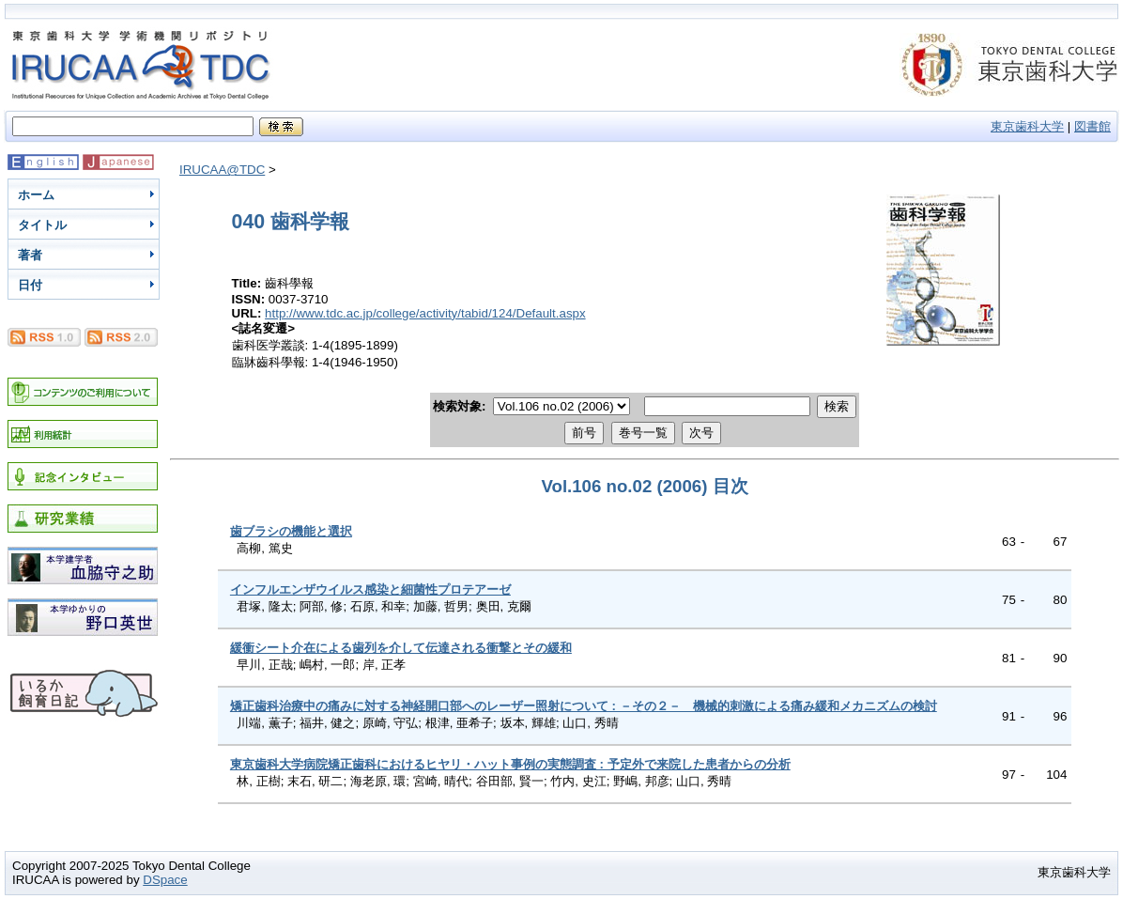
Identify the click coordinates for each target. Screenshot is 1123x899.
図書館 (1092, 126)
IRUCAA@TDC (222, 170)
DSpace (165, 880)
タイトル (42, 225)
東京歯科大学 (1027, 126)
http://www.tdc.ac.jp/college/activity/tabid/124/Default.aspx (425, 313)
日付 (30, 285)
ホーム (36, 195)
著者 (30, 255)
